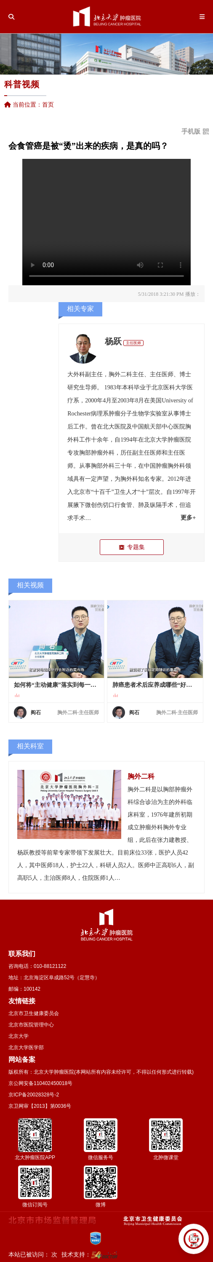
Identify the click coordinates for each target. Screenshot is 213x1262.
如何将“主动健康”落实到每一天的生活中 (56, 685)
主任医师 (133, 343)
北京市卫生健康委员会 (33, 1013)
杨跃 (113, 341)
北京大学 (18, 1036)
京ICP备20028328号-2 (33, 1095)
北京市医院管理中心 (31, 1025)
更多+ (188, 517)
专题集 (131, 547)
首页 (48, 104)
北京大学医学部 (26, 1047)
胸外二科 (120, 374)
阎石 (36, 712)
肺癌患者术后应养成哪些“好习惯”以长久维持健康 (155, 685)
